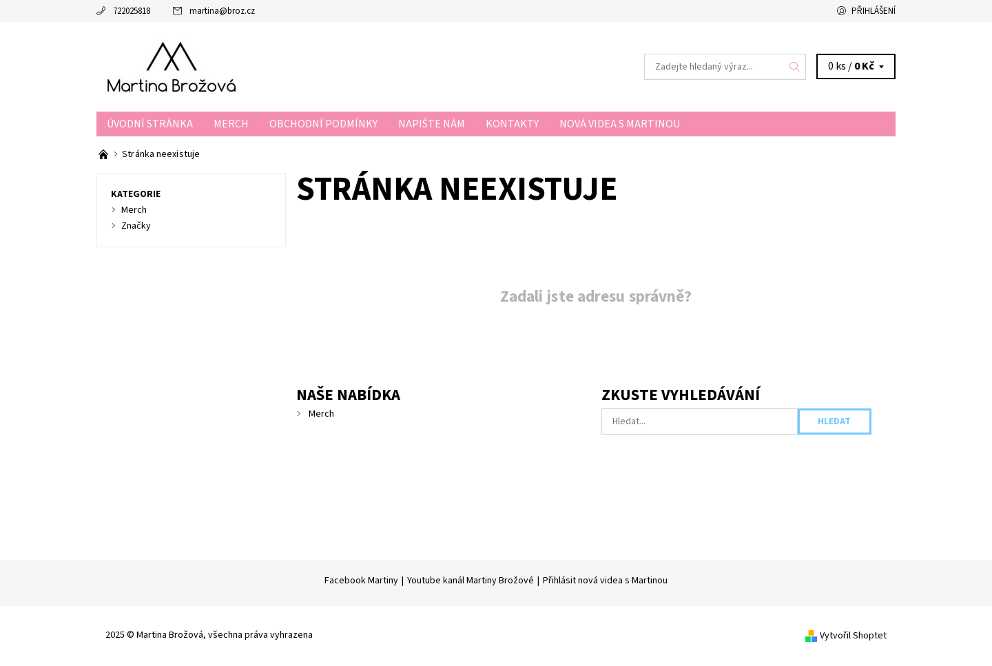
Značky (136, 226)
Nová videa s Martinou (619, 124)
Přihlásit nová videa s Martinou (605, 580)
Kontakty (512, 124)
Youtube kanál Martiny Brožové (470, 580)
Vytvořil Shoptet (853, 636)
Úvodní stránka (150, 124)
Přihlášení (873, 11)
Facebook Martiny (361, 580)
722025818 (131, 11)
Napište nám (431, 124)
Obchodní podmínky (323, 124)
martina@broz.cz (222, 11)
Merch (231, 124)
